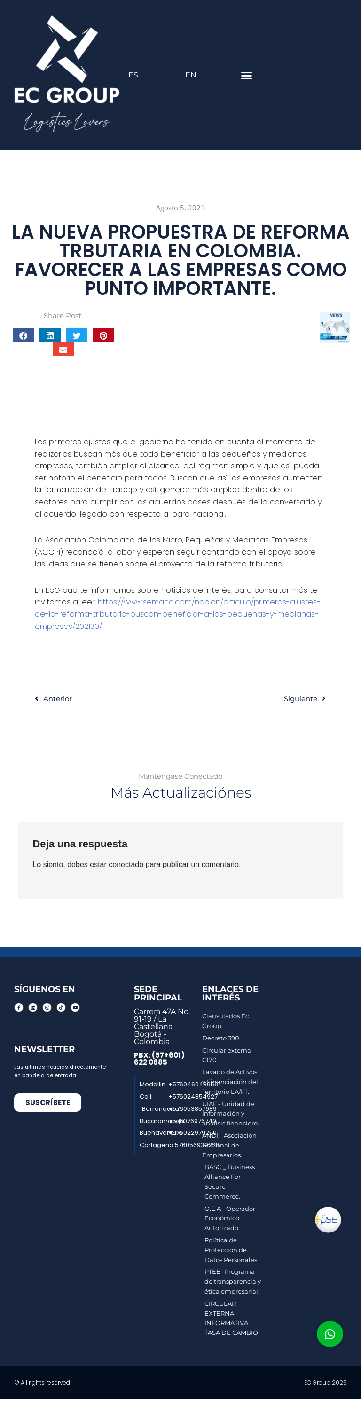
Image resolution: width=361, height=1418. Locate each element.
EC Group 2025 (325, 1383)
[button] (246, 75)
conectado (126, 864)
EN (190, 74)
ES (133, 74)
